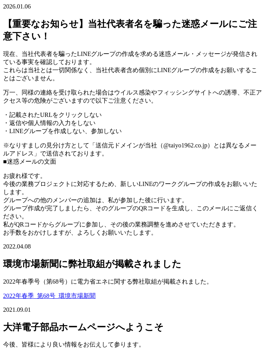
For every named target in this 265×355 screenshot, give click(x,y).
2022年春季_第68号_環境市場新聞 (49, 295)
